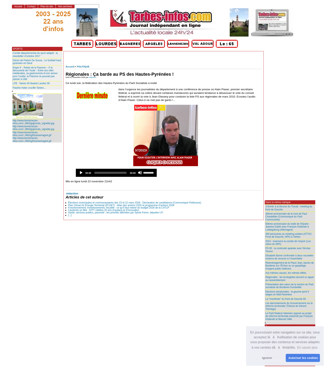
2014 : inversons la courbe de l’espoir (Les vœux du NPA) (288, 242)
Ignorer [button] (267, 358)
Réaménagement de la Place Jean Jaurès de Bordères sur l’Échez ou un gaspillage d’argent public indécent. (290, 265)
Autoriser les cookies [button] (303, 358)
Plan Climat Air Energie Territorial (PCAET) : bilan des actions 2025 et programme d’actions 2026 (121, 205)
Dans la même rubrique (278, 202)
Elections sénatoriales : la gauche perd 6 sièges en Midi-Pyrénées (287, 293)
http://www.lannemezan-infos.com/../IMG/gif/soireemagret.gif (32, 134)
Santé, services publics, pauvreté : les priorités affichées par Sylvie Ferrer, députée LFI (115, 212)
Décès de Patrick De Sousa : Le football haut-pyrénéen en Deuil (37, 62)
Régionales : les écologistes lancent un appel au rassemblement (290, 278)
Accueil (70, 66)
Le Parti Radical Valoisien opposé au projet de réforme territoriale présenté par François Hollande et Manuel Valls (289, 316)
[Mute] (140, 172)
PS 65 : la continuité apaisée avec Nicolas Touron (288, 250)
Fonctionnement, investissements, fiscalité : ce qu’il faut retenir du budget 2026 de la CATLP (118, 207)
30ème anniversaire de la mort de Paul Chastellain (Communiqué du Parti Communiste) (286, 216)
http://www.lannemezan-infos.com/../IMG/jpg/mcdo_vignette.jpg (33, 122)
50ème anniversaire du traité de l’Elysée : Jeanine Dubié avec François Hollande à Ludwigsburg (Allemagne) (288, 226)
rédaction (92, 77)
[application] (116, 173)
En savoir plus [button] (307, 347)
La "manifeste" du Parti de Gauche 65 (286, 299)
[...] (70, 215)
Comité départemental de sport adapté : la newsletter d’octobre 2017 (35, 54)
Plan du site (46, 6)
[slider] (110, 173)
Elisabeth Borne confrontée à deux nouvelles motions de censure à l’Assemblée (289, 257)
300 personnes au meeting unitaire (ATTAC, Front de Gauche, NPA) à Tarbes (289, 235)
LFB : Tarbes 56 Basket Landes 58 (31, 83)
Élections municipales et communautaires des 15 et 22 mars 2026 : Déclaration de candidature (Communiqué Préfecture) (134, 202)
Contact (31, 6)
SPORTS (18, 48)
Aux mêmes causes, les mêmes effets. (286, 273)
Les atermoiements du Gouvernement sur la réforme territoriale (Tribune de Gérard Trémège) (289, 306)
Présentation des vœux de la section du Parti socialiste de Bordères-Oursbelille (290, 286)
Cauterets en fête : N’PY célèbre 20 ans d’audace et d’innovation (103, 210)
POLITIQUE (83, 66)
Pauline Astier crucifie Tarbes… (29, 87)
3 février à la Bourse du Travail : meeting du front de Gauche (289, 208)
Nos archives (65, 6)
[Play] (81, 172)
